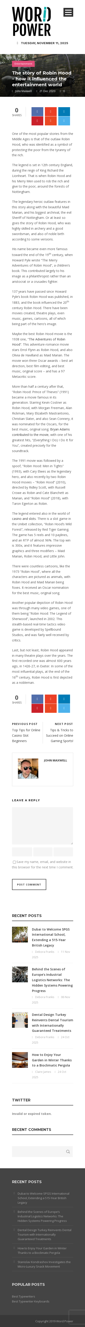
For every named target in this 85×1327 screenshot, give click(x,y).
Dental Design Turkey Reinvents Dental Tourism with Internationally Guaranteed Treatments (44, 1234)
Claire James (43, 1072)
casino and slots (24, 518)
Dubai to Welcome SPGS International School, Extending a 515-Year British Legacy (43, 1198)
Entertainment (23, 63)
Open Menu (68, 12)
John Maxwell (23, 91)
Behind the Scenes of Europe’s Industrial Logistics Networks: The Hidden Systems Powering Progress (52, 980)
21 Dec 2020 (47, 91)
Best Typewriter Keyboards (30, 1301)
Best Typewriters (23, 1296)
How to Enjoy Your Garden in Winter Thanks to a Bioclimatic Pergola (52, 1060)
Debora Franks (44, 952)
